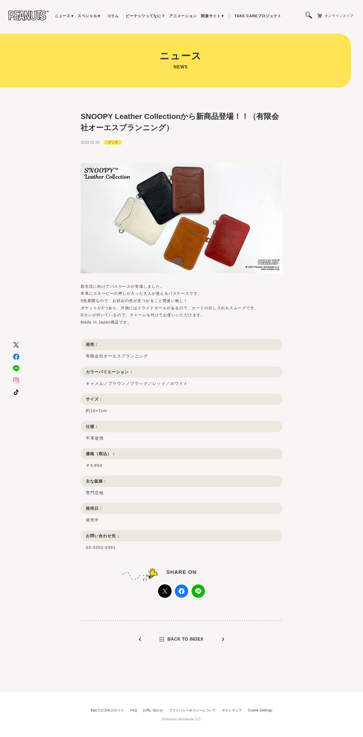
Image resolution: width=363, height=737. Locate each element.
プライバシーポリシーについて (192, 710)
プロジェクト (258, 16)
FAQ (133, 710)
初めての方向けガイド (107, 710)
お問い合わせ (153, 710)
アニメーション (183, 16)
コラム (113, 16)
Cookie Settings (260, 710)
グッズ (113, 156)
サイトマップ (232, 710)
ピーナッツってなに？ (145, 16)
